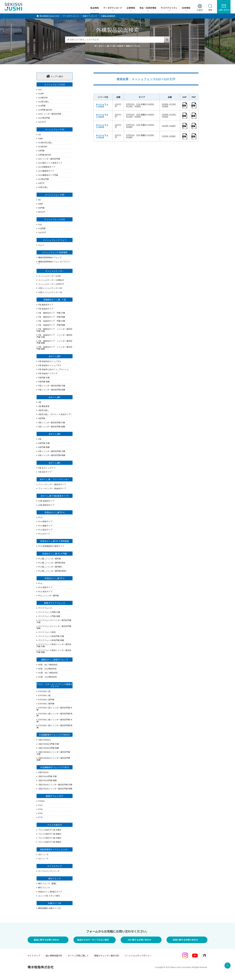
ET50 (40, 813)
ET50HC (41, 801)
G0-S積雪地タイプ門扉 (48, 175)
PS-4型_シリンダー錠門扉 (49, 559)
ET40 (40, 809)
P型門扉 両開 (44, 382)
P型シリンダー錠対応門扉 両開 (51, 390)
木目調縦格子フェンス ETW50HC (54, 734)
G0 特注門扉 (43, 179)
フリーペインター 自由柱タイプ (52, 489)
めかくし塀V (54, 397)
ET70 (40, 817)
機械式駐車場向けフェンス (50, 258)
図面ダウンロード (90, 16)
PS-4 (40, 518)
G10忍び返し (43, 102)
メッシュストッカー (54, 270)
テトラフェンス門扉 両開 (49, 616)
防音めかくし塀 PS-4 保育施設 (54, 541)
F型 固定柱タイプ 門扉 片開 (51, 313)
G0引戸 (41, 183)
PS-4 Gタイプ (44, 534)
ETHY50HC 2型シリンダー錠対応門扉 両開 (54, 726)
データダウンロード (71, 16)
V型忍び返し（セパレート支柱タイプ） (55, 414)
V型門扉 (41, 418)
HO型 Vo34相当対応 (47, 677)
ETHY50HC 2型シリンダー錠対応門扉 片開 (54, 721)
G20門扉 (42, 229)
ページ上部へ (228, 922)
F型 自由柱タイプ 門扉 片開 (51, 321)
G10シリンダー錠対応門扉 (49, 114)
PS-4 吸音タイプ (45, 522)
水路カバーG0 (54, 903)
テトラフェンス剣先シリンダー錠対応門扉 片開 (54, 645)
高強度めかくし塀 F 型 (54, 299)
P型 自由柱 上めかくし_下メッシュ (53, 369)
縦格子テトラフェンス (54, 602)
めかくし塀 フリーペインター (54, 479)
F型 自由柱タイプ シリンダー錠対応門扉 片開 (54, 336)
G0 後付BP (42, 147)
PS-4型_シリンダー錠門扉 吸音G (52, 571)
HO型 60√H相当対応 (48, 673)
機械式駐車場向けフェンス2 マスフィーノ (54, 263)
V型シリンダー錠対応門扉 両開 (51, 427)
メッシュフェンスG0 (54, 129)
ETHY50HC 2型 (44, 695)
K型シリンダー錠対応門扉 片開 (51, 451)
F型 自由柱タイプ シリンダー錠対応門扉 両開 (54, 348)
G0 (39, 135)
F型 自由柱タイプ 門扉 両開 (51, 325)
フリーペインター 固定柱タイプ (52, 485)
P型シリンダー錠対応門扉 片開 (51, 386)
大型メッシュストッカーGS (50, 292)
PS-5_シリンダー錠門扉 (48, 596)
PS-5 (40, 583)
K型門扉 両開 (44, 447)
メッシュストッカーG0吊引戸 (51, 284)
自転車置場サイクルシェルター (54, 849)
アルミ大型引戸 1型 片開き (50, 830)
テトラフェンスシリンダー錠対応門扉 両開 (54, 627)
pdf (193, 105)
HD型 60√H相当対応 (48, 665)
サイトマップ (34, 955)
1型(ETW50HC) (44, 740)
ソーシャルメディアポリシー (138, 955)
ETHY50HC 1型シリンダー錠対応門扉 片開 (54, 709)
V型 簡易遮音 (43, 406)
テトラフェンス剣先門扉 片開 (51, 636)
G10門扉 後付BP (45, 110)
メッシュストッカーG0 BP (49, 276)
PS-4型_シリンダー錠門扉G (50, 567)
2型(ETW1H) (43, 772)
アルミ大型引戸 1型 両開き (50, 834)
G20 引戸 (42, 233)
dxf (184, 105)
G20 (40, 225)
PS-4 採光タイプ (45, 530)
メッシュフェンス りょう (54, 239)
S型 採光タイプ (45, 472)
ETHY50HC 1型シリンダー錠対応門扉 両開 (54, 715)
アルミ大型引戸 (54, 824)
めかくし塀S (54, 462)
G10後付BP (43, 98)
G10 (40, 90)
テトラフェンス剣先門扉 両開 (51, 640)
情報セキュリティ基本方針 (106, 955)
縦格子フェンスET (54, 795)
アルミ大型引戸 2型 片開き (50, 838)
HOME (49, 16)
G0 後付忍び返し (45, 143)
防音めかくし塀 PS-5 (54, 578)
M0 (39, 200)
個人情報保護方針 (54, 955)
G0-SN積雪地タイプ (46, 167)
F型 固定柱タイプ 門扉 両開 (51, 317)
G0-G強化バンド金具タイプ (50, 163)
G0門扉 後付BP (44, 155)
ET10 (40, 805)
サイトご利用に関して (78, 955)
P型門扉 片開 (44, 378)
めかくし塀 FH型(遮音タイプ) (54, 495)
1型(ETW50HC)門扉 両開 (48, 748)
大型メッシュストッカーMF (50, 288)
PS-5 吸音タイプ (45, 587)
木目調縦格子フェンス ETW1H (54, 767)
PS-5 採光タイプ (45, 592)
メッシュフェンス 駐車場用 (54, 252)
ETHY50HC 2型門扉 (46, 704)
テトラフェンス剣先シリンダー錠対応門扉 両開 (54, 651)
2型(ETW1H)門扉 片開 (47, 776)
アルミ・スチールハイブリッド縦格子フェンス (54, 685)
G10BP (41, 94)
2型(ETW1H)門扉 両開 (47, 781)
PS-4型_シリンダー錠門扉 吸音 (51, 563)
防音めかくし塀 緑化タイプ (50, 892)
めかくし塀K (55, 433)
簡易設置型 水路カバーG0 (49, 908)
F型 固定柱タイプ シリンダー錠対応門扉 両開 (54, 342)
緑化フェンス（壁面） (48, 884)
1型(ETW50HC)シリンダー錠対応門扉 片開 (53, 753)
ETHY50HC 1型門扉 (46, 700)
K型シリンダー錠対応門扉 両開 (51, 455)
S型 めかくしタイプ (46, 468)
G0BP (40, 139)
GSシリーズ (43, 859)
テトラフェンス (45, 608)
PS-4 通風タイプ (45, 526)
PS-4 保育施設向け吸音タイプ (51, 546)
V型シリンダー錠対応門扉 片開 (51, 423)
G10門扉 (42, 106)
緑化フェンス (54, 878)
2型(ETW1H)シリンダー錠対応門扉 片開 (55, 785)
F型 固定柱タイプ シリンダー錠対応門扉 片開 (54, 330)
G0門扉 (41, 151)
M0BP (40, 204)
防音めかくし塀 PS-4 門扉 (54, 553)
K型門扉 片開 (44, 443)
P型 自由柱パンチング (48, 373)
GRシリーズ (43, 855)
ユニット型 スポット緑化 (49, 896)
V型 (39, 402)
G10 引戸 (42, 122)
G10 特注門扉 (44, 118)
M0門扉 (41, 208)
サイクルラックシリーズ (48, 871)
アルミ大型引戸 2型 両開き (50, 842)
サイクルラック (54, 866)
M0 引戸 (41, 212)
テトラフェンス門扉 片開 (49, 612)
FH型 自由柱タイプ (46, 501)
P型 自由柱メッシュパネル (49, 365)
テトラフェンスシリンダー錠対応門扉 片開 (54, 621)
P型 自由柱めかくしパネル (49, 361)
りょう (41, 245)
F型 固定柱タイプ (45, 305)
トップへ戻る (54, 76)
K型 (39, 439)
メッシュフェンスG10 (54, 84)
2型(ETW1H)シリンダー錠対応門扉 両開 (55, 789)
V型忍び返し (43, 410)
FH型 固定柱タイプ (46, 505)
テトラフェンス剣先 (47, 632)
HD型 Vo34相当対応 (47, 669)
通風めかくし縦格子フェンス (54, 659)
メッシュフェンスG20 (54, 219)
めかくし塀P (55, 356)
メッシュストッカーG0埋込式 (51, 280)
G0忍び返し (43, 187)
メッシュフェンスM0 (54, 194)
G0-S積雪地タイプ (46, 171)
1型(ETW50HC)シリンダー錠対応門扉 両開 (53, 759)
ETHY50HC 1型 (44, 691)
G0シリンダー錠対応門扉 (49, 159)
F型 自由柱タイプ (45, 309)
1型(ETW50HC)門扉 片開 (48, 744)
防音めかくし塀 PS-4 (54, 512)
